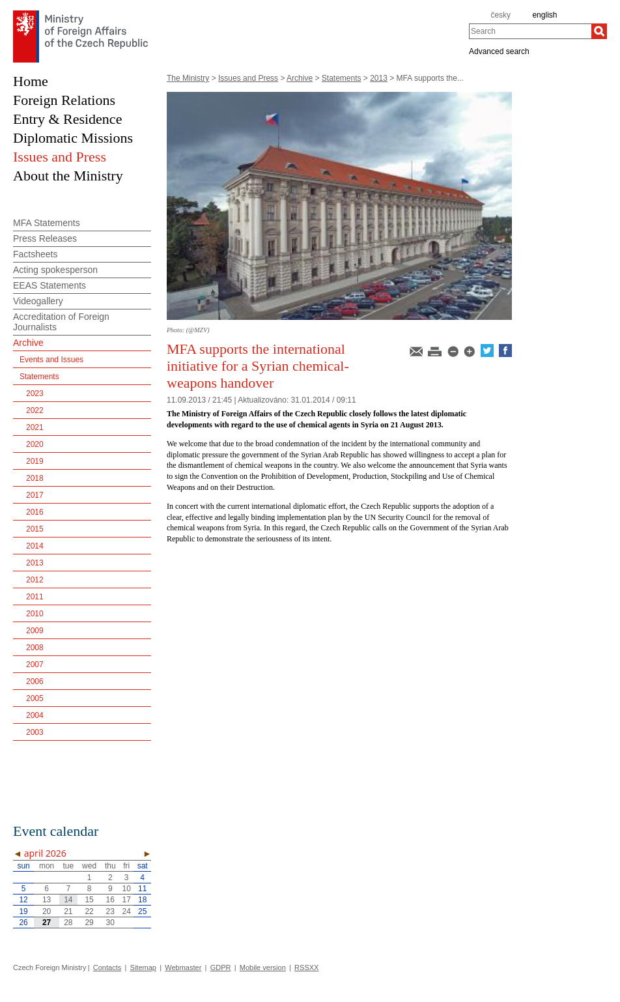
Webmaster (183, 967)
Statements (341, 78)
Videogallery (38, 301)
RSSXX (306, 967)
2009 (35, 630)
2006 (35, 681)
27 (46, 922)
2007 (35, 664)
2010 (35, 613)
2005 (35, 698)
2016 (35, 512)
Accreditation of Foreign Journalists (61, 321)
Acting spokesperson (55, 270)
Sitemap (143, 967)
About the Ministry (68, 175)
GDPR (220, 967)
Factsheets (35, 254)
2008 (35, 647)
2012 (35, 579)
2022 (35, 410)
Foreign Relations (64, 100)
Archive (300, 78)
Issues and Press (248, 78)
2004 (35, 715)
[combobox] (530, 31)
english (544, 15)
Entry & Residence (67, 119)
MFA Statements (46, 223)
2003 (35, 732)
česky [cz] (500, 15)
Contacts (107, 967)
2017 (35, 495)
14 (68, 899)
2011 (35, 596)
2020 (35, 444)
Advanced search (499, 51)
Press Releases (45, 238)
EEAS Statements (49, 285)
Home (30, 81)
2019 (35, 461)
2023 (35, 393)
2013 (379, 78)
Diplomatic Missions (73, 138)
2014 (35, 546)
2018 (35, 478)
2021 (35, 427)
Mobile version (263, 967)
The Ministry (188, 78)
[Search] (599, 31)
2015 (35, 529)
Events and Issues (51, 359)
